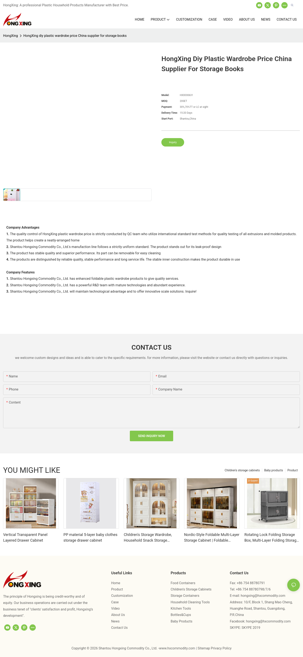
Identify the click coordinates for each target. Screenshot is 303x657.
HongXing (10, 36)
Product (292, 470)
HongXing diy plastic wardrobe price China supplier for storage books (75, 36)
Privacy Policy (221, 648)
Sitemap (204, 648)
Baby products (273, 470)
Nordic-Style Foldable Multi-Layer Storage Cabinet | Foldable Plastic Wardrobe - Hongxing (211, 537)
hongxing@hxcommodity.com (263, 596)
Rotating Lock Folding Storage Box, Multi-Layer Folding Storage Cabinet (271, 537)
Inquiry (173, 142)
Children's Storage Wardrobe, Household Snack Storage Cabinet (148, 537)
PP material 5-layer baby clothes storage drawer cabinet (91, 537)
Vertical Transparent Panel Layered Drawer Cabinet (25, 537)
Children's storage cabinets (242, 470)
